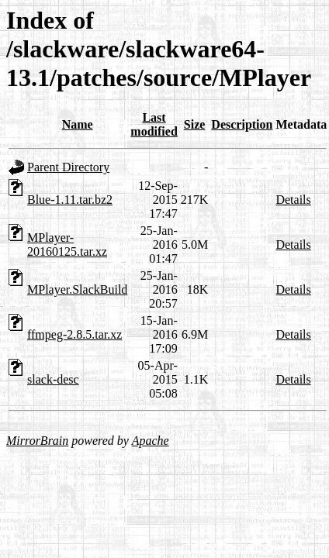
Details (292, 199)
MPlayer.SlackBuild (77, 289)
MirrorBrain (37, 440)
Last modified (153, 124)
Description (241, 124)
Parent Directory (68, 167)
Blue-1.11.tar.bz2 (70, 199)
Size (195, 124)
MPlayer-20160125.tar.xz (67, 244)
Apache (150, 440)
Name (77, 124)
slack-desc (53, 379)
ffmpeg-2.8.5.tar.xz (74, 334)
